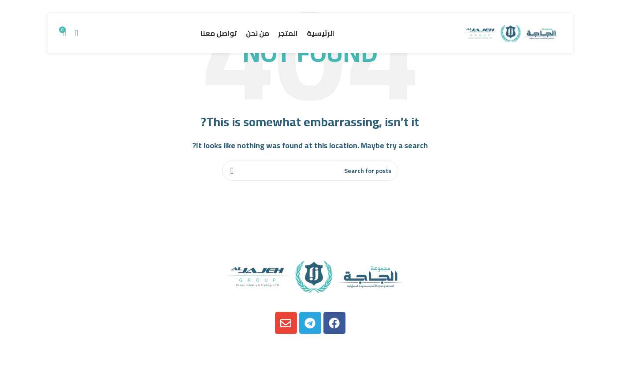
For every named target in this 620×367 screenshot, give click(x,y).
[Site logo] (508, 32)
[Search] (76, 33)
